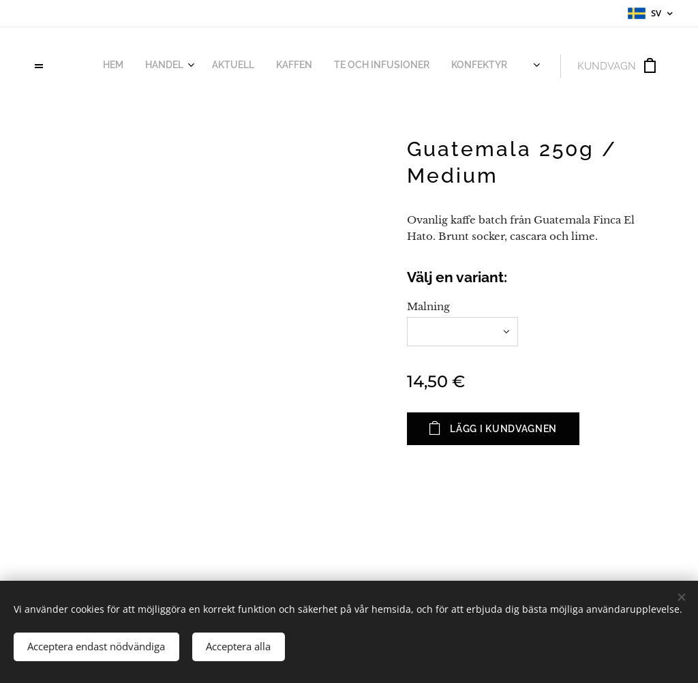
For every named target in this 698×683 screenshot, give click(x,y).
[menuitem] (358, 66)
